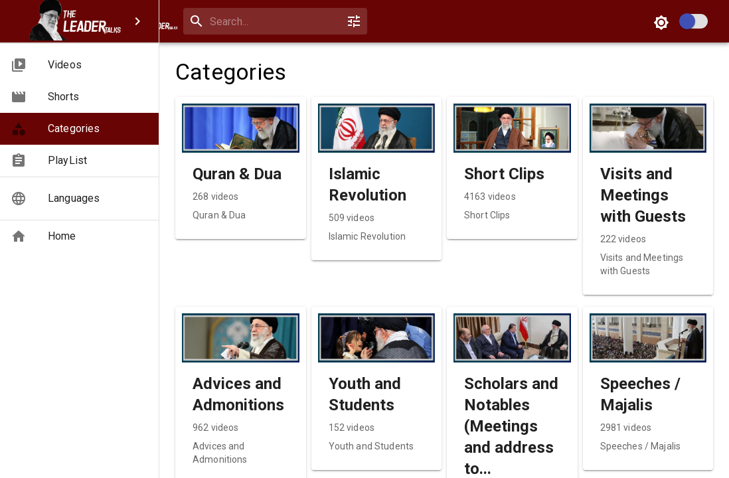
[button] (79, 65)
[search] (298, 22)
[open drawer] (183, 21)
